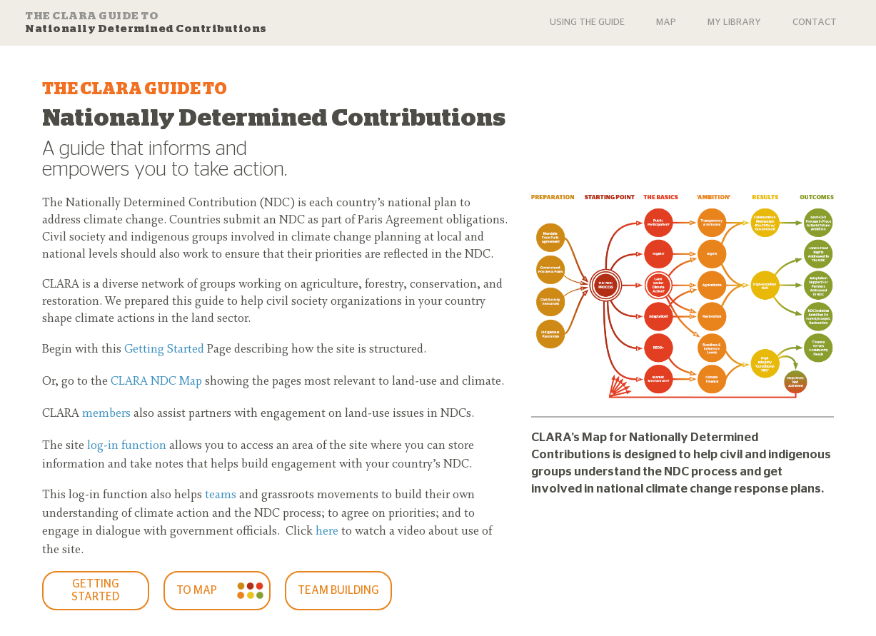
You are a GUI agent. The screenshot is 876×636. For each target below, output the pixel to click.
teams (220, 495)
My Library (734, 22)
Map (666, 22)
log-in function (126, 446)
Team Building (338, 590)
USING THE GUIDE (587, 22)
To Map (196, 590)
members (106, 414)
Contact (814, 22)
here (327, 531)
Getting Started (164, 349)
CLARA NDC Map (156, 381)
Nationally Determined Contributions (146, 22)
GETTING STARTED (95, 590)
